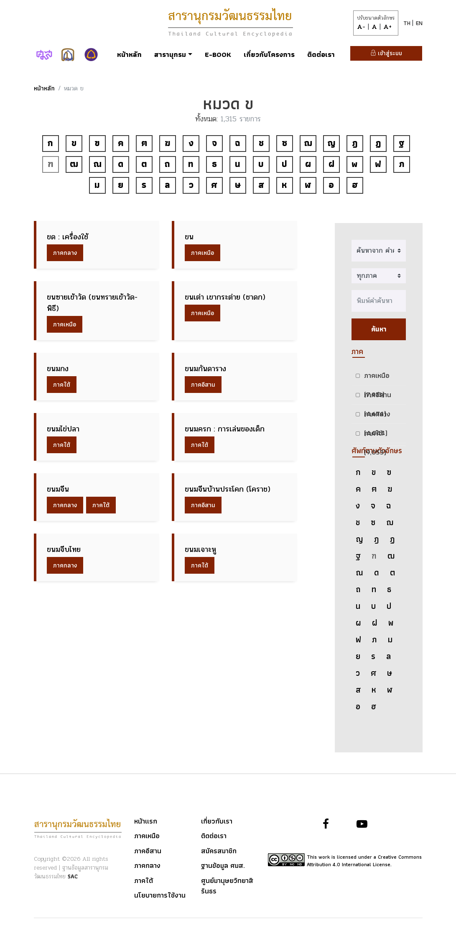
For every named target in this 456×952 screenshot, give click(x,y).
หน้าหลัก (129, 54)
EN (419, 23)
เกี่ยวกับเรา (216, 821)
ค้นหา (378, 329)
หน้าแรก (145, 821)
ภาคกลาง (65, 253)
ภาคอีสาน (203, 385)
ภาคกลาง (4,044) (377, 415)
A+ (387, 27)
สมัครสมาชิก (219, 851)
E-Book (218, 54)
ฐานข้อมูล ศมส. (223, 865)
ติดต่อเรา (321, 54)
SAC (73, 876)
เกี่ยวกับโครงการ (269, 54)
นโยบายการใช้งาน (160, 895)
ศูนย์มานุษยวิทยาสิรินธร (227, 886)
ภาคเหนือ (202, 253)
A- (361, 27)
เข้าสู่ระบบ (386, 53)
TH (407, 23)
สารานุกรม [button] (170, 54)
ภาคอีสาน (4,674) (377, 396)
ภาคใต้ (61, 385)
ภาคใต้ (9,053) (375, 435)
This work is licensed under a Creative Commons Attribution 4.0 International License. (364, 860)
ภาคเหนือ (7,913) (377, 377)
